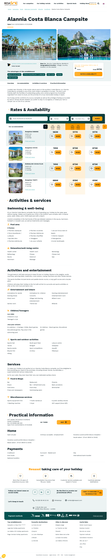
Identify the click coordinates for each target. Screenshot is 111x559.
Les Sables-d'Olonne (62, 540)
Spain (21, 9)
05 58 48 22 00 (91, 4)
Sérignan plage (60, 525)
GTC (58, 555)
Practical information (58, 83)
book (58, 136)
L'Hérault (34, 537)
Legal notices (52, 555)
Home (9, 9)
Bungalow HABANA (31, 131)
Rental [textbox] (56, 119)
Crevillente (47, 9)
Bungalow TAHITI (31, 180)
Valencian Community (30, 9)
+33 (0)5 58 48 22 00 (42, 500)
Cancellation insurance (86, 537)
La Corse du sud (36, 525)
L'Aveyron (34, 531)
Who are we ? (84, 540)
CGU (62, 555)
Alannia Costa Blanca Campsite (61, 9)
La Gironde (34, 540)
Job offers (83, 544)
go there (44, 422)
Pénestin (58, 531)
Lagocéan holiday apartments (16, 528)
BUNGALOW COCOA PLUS (34, 164)
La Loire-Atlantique (37, 534)
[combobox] (59, 119)
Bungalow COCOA (31, 148)
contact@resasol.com (90, 2)
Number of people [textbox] (82, 119)
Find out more (30, 141)
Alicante (40, 9)
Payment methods (85, 534)
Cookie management (69, 555)
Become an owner (85, 531)
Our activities (58, 3)
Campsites (16, 9)
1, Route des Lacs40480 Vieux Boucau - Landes (45, 508)
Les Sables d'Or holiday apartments (17, 531)
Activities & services (39, 83)
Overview (10, 83)
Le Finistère (34, 528)
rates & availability (88, 74)
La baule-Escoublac (61, 537)
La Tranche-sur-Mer (61, 528)
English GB (103, 3)
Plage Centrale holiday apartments (17, 534)
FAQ (81, 547)
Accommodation (23, 83)
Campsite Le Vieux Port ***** (16, 525)
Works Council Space (86, 525)
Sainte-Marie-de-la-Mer (62, 534)
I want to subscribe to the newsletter (91, 493)
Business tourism (84, 528)
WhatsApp (58, 500)
